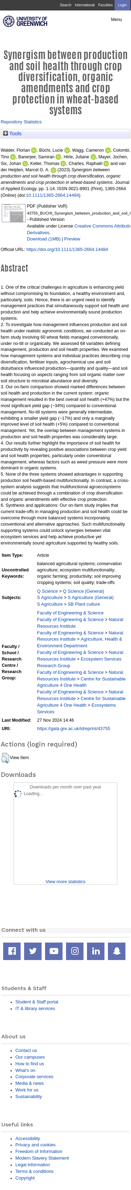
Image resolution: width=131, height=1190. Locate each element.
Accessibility (27, 1138)
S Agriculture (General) (91, 597)
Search (65, 5)
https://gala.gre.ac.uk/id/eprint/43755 (73, 728)
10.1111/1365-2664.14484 (52, 195)
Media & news (29, 1083)
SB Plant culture (84, 604)
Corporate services (34, 1076)
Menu (116, 19)
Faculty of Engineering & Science (70, 612)
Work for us (26, 1089)
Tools (12, 133)
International (85, 5)
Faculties (105, 5)
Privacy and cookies (35, 1144)
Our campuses (30, 1057)
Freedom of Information (38, 1151)
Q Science (47, 591)
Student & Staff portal (36, 1001)
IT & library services (35, 1008)
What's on (25, 1070)
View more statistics (65, 881)
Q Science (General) (83, 591)
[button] (5, 758)
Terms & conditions (34, 1171)
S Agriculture (50, 597)
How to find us (29, 1063)
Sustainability (28, 1096)
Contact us (26, 1050)
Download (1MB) (43, 238)
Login (122, 5)
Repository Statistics (21, 121)
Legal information (32, 1164)
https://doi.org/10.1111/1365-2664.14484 (67, 249)
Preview (72, 238)
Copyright (25, 1178)
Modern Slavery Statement (42, 1158)
